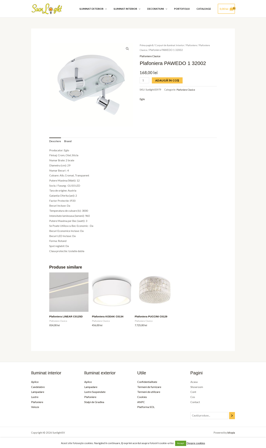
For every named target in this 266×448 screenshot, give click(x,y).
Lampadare (37, 392)
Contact (195, 402)
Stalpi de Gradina (94, 402)
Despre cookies (196, 443)
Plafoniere (193, 45)
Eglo (142, 99)
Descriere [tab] (55, 141)
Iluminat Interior (132, 8)
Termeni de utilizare (148, 392)
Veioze (35, 407)
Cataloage (205, 8)
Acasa (194, 382)
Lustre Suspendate (94, 392)
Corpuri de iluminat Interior (171, 45)
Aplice (35, 382)
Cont (193, 392)
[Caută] (232, 416)
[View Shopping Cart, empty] (226, 9)
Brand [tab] (69, 141)
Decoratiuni (160, 8)
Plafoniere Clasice (150, 56)
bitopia (231, 433)
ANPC (141, 402)
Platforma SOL (146, 407)
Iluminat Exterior (101, 8)
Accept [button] (180, 443)
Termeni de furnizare (149, 387)
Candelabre (38, 387)
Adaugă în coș (168, 80)
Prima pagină (147, 45)
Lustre (34, 397)
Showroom (196, 387)
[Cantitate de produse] (144, 80)
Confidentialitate (147, 382)
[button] (127, 49)
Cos (192, 397)
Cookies (142, 397)
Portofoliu (185, 8)
